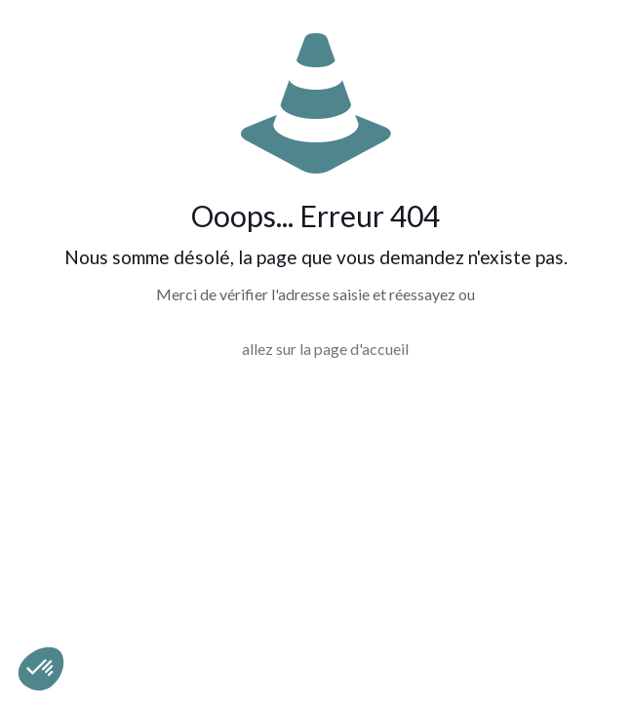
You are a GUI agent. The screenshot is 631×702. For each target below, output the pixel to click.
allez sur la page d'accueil (325, 348)
